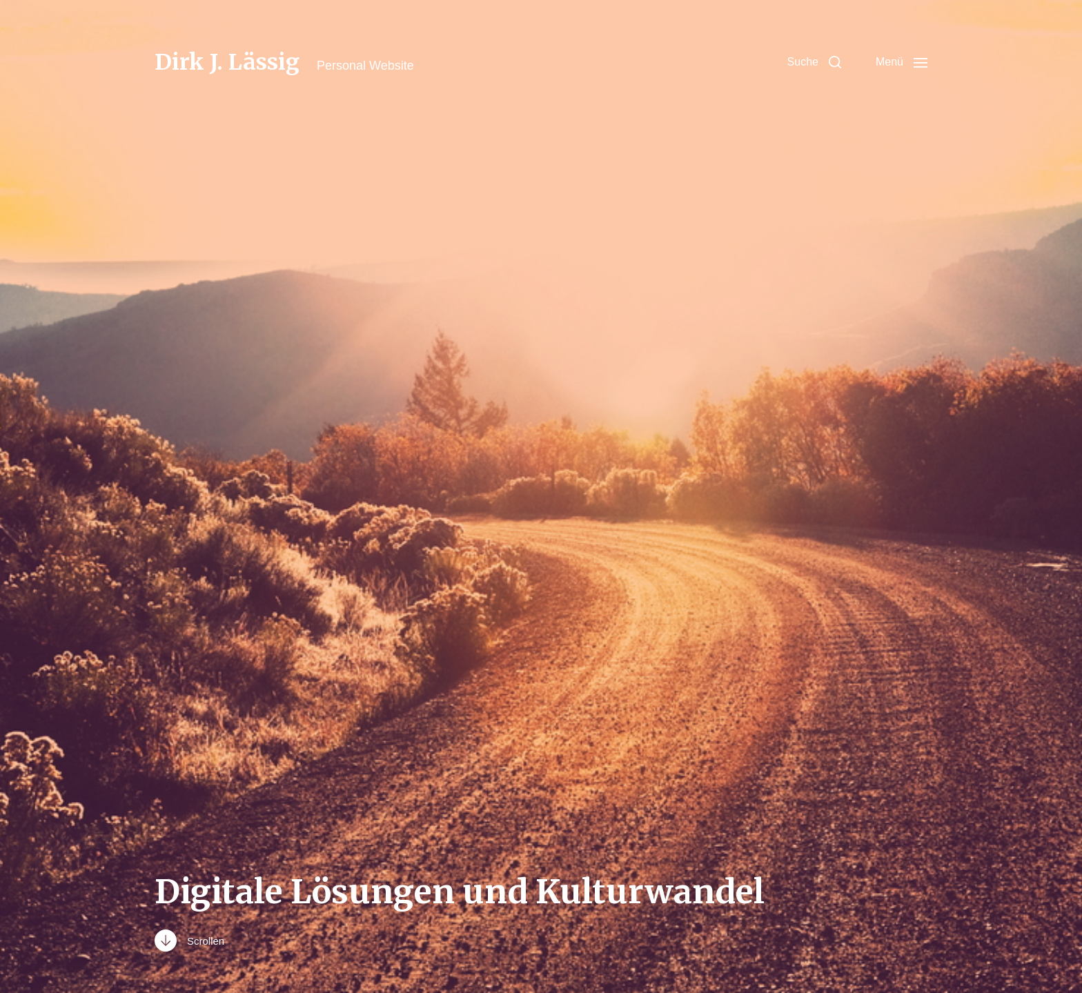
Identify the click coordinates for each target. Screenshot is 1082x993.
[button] (814, 62)
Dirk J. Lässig (227, 62)
